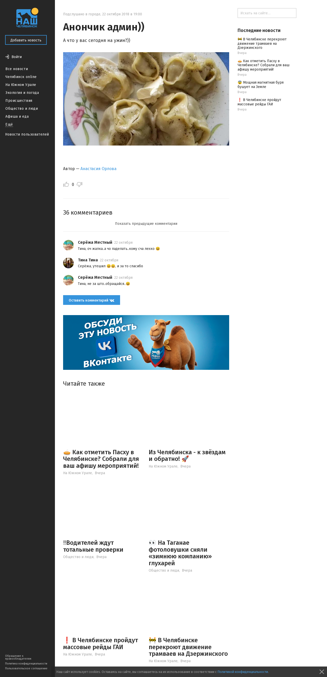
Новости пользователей (27, 134)
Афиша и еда (17, 116)
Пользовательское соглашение (26, 668)
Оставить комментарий (91, 300)
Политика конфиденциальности (26, 663)
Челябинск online (21, 77)
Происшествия (18, 100)
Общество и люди (21, 108)
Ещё (9, 124)
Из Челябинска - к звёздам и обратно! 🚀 (187, 455)
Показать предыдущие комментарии (146, 223)
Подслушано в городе (81, 14)
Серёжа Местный (95, 242)
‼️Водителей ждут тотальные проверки (93, 546)
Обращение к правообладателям (18, 657)
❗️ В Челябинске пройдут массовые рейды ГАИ (100, 643)
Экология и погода (22, 93)
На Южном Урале (20, 85)
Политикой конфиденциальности (242, 672)
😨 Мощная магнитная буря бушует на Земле (261, 84)
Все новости (16, 69)
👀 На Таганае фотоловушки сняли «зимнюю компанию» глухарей (180, 553)
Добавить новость (25, 40)
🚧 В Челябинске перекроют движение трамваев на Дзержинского (188, 647)
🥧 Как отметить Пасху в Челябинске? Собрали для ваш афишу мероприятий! (101, 459)
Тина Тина (88, 260)
